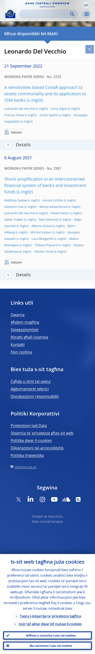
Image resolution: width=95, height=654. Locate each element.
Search (72, 14)
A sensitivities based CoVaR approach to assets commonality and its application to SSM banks (45, 93)
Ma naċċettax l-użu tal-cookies (51, 646)
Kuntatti (18, 344)
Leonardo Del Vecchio (19, 109)
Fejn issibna (21, 351)
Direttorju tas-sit (25, 467)
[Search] (45, 14)
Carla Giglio (59, 109)
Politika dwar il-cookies (31, 440)
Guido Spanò (49, 115)
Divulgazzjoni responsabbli (35, 396)
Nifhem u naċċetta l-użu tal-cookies (51, 635)
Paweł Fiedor (60, 213)
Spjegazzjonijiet (24, 329)
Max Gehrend (48, 219)
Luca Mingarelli (42, 239)
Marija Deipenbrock (53, 207)
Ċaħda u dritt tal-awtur (31, 381)
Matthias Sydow (15, 200)
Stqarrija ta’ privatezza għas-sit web (42, 433)
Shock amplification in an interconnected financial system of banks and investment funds (45, 185)
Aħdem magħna (25, 322)
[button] (86, 5)
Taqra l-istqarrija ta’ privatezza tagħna (50, 616)
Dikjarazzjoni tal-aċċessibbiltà (37, 447)
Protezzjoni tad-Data (29, 425)
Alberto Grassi (42, 226)
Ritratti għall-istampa (29, 337)
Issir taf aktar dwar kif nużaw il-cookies (50, 624)
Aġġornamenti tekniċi (30, 388)
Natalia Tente (43, 251)
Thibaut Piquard (46, 245)
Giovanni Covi (14, 207)
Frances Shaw (14, 115)
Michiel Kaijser (41, 232)
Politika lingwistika (27, 455)
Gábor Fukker (13, 219)
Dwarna (17, 314)
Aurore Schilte (53, 200)
